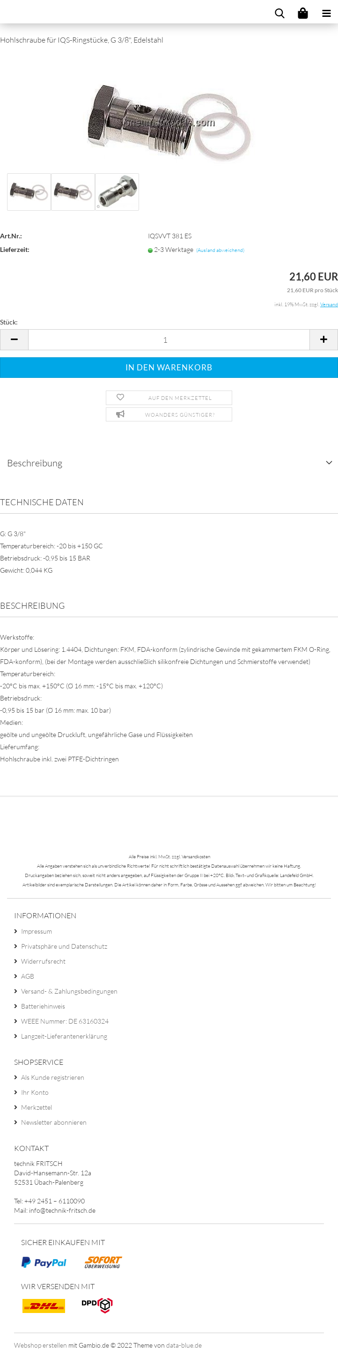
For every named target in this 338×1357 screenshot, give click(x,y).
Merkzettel (36, 1107)
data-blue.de (184, 1345)
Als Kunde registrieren (52, 1077)
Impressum (36, 931)
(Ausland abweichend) (220, 250)
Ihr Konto (35, 1092)
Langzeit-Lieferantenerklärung (64, 1036)
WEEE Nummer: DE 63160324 (65, 1021)
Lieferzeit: (14, 249)
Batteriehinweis (43, 1006)
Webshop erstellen (40, 1345)
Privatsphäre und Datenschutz (64, 946)
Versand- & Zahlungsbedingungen (69, 991)
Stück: (9, 322)
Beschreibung (34, 463)
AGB (27, 976)
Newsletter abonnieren (54, 1122)
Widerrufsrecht (43, 961)
